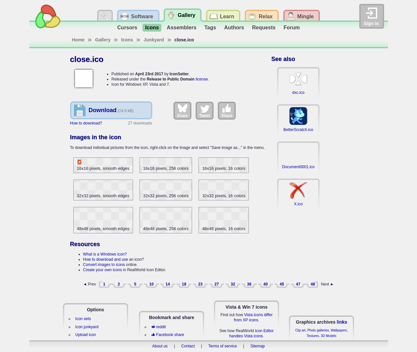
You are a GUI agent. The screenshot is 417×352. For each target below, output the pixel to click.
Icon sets (83, 318)
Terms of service (222, 346)
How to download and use (105, 259)
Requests (264, 27)
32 (233, 284)
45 (282, 284)
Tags (210, 27)
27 (217, 284)
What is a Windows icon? (105, 254)
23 (200, 284)
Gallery (103, 39)
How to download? (86, 123)
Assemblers (182, 27)
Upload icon (85, 334)
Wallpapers (339, 330)
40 (265, 284)
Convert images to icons (104, 264)
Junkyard (154, 39)
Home (78, 39)
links (342, 322)
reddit (158, 327)
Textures (313, 336)
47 (298, 284)
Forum (292, 27)
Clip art (300, 330)
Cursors (127, 27)
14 (168, 284)
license (202, 79)
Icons (152, 27)
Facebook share (167, 334)
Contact (188, 346)
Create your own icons (102, 270)
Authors (234, 27)
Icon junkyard (86, 327)
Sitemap (257, 346)
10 (151, 284)
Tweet (204, 110)
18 (184, 284)
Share (182, 110)
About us (160, 346)
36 (249, 284)
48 (313, 284)
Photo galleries (318, 330)
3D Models (328, 336)
